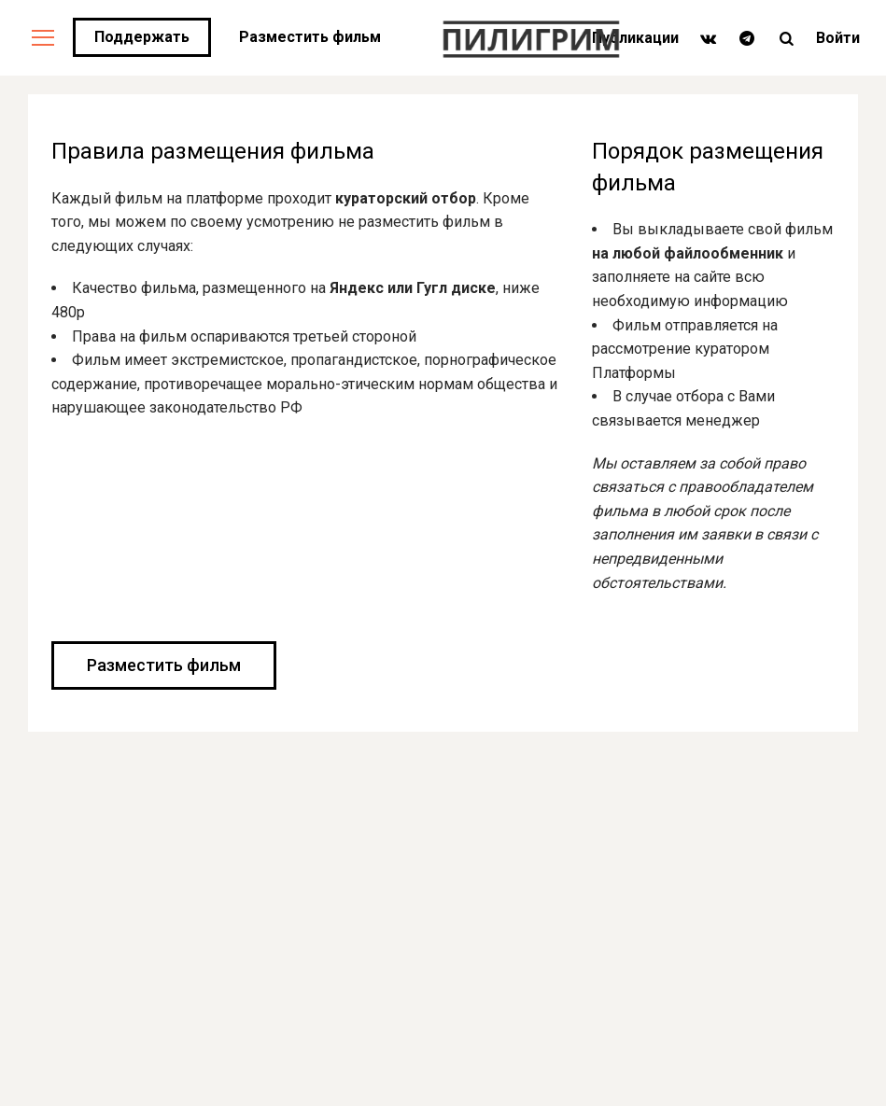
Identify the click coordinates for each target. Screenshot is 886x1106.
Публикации (635, 38)
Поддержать (142, 37)
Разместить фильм (310, 37)
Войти (838, 38)
